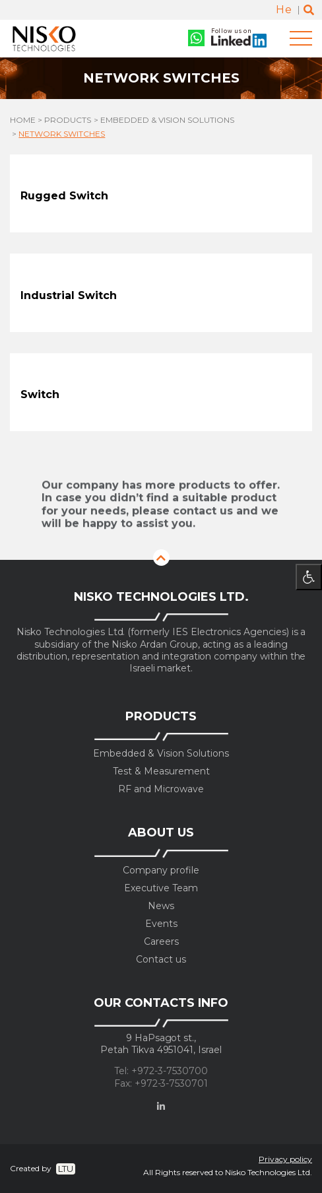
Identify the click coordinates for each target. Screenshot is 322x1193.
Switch (39, 394)
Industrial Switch (68, 295)
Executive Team (161, 888)
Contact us (161, 959)
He (284, 9)
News (161, 906)
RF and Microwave (161, 789)
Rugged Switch (64, 195)
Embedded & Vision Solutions (167, 120)
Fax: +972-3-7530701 (161, 1083)
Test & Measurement (161, 771)
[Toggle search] (308, 10)
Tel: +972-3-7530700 (160, 1071)
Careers (161, 941)
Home (23, 120)
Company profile (161, 870)
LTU (65, 1168)
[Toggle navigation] (301, 38)
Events (161, 924)
